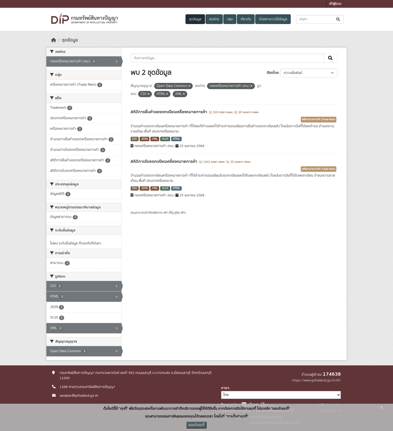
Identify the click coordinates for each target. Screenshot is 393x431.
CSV (134, 139)
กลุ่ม (230, 19)
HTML (176, 139)
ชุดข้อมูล (195, 19)
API (165, 212)
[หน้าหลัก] (53, 40)
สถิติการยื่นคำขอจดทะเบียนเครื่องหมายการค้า (169, 112)
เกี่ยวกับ (246, 19)
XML (155, 139)
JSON (144, 139)
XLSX (165, 139)
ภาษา (225, 388)
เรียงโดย (272, 72)
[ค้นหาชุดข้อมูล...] (320, 19)
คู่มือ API (179, 212)
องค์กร (214, 19)
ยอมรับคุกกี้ (196, 424)
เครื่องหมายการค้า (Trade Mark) (318, 119)
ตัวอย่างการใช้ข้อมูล (273, 19)
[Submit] (338, 19)
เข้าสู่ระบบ (335, 4)
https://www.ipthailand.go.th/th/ (316, 380)
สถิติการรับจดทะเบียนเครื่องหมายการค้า (164, 161)
